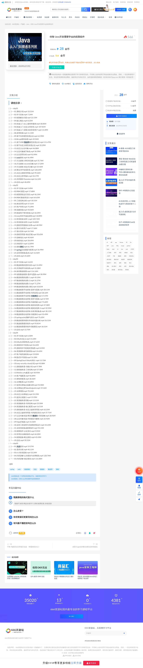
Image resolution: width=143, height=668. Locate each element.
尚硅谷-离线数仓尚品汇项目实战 (64, 577)
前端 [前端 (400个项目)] (120, 252)
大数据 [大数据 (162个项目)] (125, 252)
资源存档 (130, 2)
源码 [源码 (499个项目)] (120, 262)
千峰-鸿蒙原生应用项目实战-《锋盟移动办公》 (23, 547)
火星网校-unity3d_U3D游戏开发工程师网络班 (16, 577)
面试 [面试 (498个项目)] (108, 269)
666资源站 (15, 24)
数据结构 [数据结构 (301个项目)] (129, 259)
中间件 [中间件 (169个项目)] (132, 249)
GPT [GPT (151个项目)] (108, 245)
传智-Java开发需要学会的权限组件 (29, 479)
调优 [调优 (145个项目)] (120, 266)
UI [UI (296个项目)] (117, 249)
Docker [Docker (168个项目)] (121, 242)
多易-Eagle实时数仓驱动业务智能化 (85, 547)
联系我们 (137, 2)
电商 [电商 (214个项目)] (125, 262)
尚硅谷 (77, 17)
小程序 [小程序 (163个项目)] (108, 256)
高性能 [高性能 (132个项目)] (127, 269)
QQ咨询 (121, 134)
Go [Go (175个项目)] (130, 242)
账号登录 (91, 663)
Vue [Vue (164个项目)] (122, 249)
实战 (18, 446)
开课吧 (92, 17)
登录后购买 (121, 116)
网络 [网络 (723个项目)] (108, 266)
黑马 (70, 17)
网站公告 (109, 2)
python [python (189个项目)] (128, 245)
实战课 (47, 17)
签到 (139, 480)
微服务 (35, 416)
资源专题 (123, 2)
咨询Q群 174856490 (64, 2)
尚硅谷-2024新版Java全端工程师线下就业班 (87, 577)
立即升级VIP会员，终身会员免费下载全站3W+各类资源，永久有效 (75, 62)
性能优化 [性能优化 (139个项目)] (131, 256)
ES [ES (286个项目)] (126, 242)
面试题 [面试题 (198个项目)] (113, 269)
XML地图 (67, 656)
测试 (22, 247)
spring (19, 250)
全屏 (139, 493)
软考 (110, 17)
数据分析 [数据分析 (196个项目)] (116, 259)
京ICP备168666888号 (76, 653)
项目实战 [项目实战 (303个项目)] (120, 269)
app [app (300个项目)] (116, 242)
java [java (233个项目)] (113, 245)
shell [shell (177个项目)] (113, 249)
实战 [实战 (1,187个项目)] (131, 252)
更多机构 (101, 17)
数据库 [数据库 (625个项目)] (123, 259)
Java (27, 24)
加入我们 (98, 9)
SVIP (139, 471)
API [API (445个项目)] (111, 242)
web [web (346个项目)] (127, 249)
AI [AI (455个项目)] (107, 242)
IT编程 (16, 17)
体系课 (39, 17)
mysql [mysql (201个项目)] (122, 245)
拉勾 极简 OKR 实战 (38, 576)
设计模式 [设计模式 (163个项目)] (114, 266)
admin (15, 533)
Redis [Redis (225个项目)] (108, 249)
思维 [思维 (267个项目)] (125, 256)
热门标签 (116, 2)
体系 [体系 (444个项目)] (115, 252)
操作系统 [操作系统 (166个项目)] (109, 259)
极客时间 (55, 17)
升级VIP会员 (57, 67)
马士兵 (63, 17)
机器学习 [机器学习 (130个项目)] (109, 262)
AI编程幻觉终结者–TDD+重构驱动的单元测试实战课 (127, 172)
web (18, 158)
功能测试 (34, 296)
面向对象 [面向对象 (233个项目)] (131, 266)
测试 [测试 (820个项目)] (115, 262)
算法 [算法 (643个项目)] (130, 262)
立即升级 (76, 663)
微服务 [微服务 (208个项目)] (119, 256)
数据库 (26, 142)
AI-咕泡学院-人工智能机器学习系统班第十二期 (127, 203)
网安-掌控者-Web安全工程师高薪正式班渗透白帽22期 (127, 161)
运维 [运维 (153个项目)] (125, 266)
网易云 (84, 17)
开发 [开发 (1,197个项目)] (114, 256)
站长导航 (77, 656)
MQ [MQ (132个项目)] (117, 245)
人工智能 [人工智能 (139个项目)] (109, 252)
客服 (139, 487)
